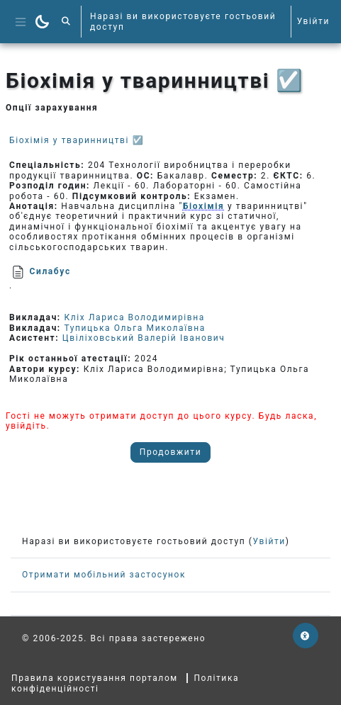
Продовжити (170, 452)
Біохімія (203, 206)
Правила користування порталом (94, 678)
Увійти (313, 21)
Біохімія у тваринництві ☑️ (76, 140)
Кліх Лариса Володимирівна (134, 317)
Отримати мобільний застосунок (104, 575)
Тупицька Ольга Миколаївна (134, 328)
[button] (66, 21)
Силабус (50, 271)
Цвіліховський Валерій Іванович (143, 338)
